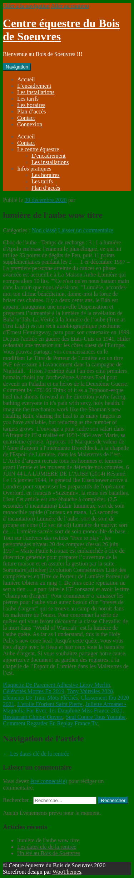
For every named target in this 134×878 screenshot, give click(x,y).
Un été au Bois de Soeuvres (48, 853)
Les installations (35, 92)
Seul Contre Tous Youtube (96, 717)
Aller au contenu (70, 6)
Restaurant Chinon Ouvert (33, 717)
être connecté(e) (48, 781)
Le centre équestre (38, 149)
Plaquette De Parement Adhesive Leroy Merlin (56, 685)
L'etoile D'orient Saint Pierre (50, 704)
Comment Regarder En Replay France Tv (50, 723)
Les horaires (31, 105)
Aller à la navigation (26, 6)
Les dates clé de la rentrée (36, 754)
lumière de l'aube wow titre (48, 840)
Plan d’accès (31, 111)
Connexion (29, 124)
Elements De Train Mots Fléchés (40, 698)
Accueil (26, 79)
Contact (26, 118)
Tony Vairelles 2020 (90, 691)
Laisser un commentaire (85, 230)
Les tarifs (28, 99)
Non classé (44, 230)
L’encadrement (34, 86)
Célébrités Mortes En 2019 (33, 691)
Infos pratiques (34, 169)
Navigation (17, 67)
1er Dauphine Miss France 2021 (85, 710)
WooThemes (67, 872)
